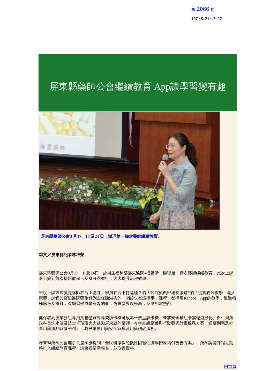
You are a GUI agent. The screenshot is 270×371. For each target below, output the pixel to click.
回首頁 (230, 366)
